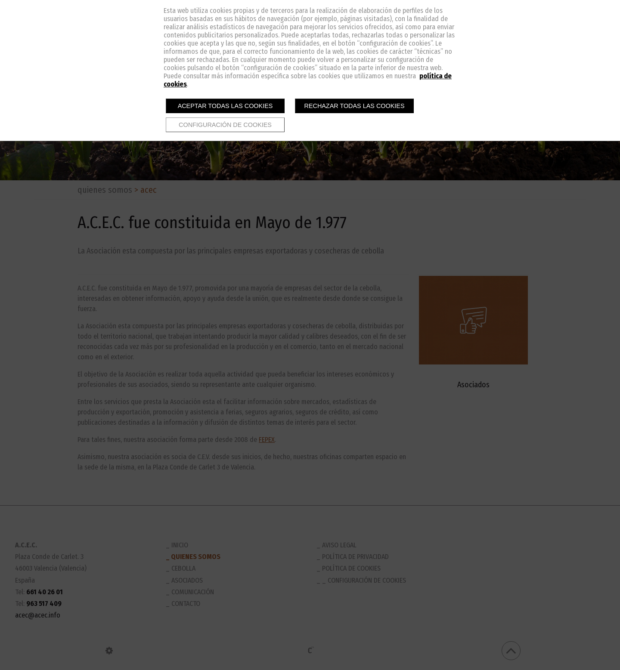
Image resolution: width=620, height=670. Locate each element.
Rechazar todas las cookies (354, 105)
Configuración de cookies (225, 124)
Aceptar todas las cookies (225, 105)
